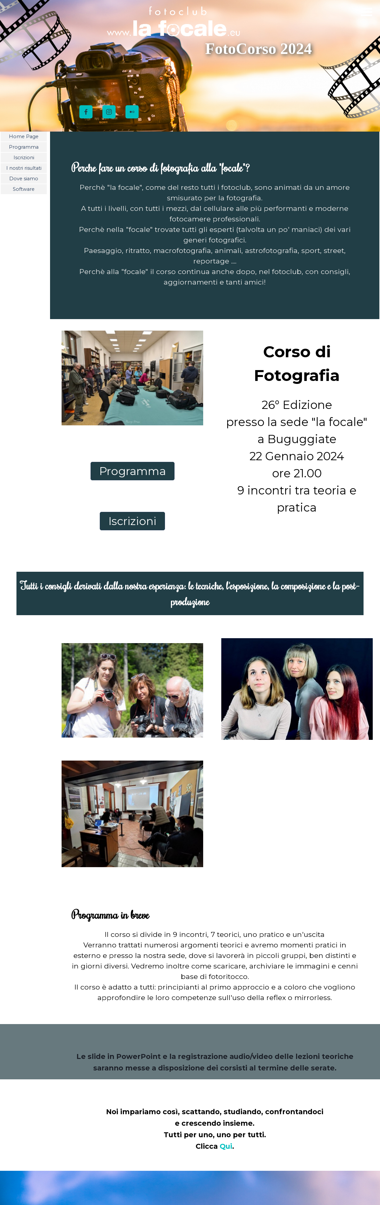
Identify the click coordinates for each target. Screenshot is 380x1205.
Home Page (24, 136)
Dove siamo (23, 179)
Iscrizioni (24, 158)
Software (24, 189)
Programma (24, 147)
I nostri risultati (23, 168)
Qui (226, 1146)
